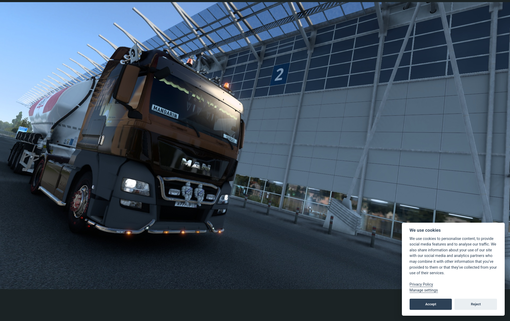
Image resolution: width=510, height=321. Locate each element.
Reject (476, 304)
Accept (430, 304)
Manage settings (424, 290)
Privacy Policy (421, 284)
